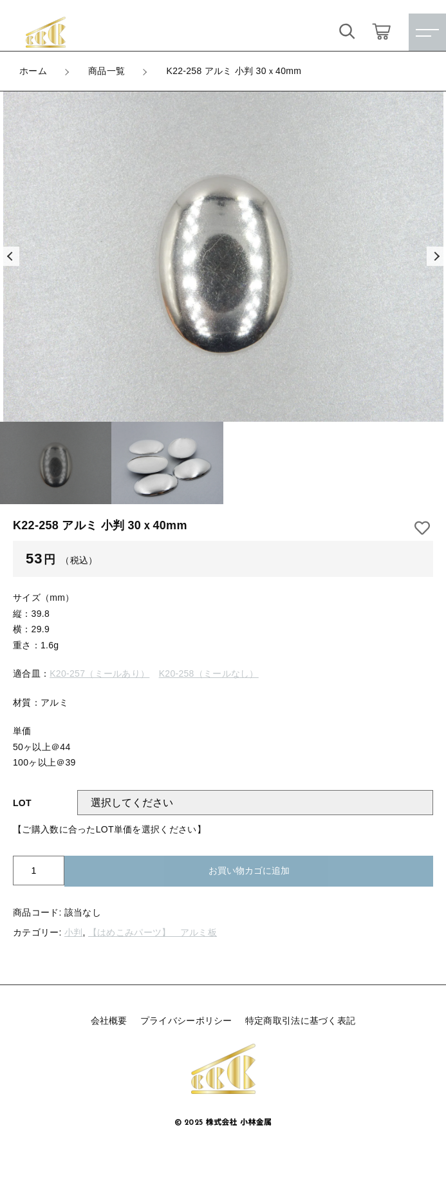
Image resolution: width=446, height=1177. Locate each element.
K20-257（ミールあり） (99, 673)
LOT (22, 803)
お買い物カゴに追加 (249, 870)
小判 (73, 932)
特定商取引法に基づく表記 (300, 1020)
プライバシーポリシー (186, 1020)
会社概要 (109, 1020)
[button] (9, 256)
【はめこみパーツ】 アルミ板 (152, 932)
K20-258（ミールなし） (209, 673)
